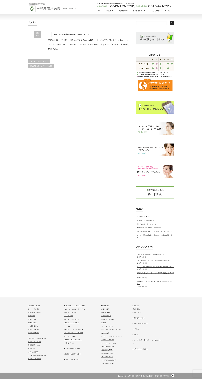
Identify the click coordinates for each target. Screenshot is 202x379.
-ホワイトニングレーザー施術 (73, 329)
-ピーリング (68, 326)
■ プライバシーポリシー (140, 349)
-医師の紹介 (136, 309)
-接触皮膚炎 (31, 316)
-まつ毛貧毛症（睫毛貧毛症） (37, 355)
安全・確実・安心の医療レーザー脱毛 (149, 227)
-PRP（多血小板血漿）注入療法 (111, 329)
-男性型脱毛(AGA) (106, 350)
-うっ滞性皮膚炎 (33, 326)
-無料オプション (69, 343)
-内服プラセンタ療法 (34, 359)
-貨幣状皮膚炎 (32, 322)
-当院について (136, 312)
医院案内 (109, 11)
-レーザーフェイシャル (71, 319)
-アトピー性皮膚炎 (33, 309)
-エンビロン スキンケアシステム (74, 309)
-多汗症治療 (31, 348)
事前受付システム (140, 11)
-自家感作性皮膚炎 (33, 333)
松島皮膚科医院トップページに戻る (41, 66)
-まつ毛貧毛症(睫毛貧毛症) (109, 360)
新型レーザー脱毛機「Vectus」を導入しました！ (72, 34)
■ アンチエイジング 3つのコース (74, 305)
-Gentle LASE (105, 312)
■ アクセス (135, 334)
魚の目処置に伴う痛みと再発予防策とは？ (150, 254)
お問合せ (155, 11)
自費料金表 (123, 11)
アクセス (168, 11)
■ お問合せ (135, 329)
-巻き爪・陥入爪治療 (34, 342)
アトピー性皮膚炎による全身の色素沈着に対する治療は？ (155, 267)
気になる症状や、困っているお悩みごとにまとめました (154, 231)
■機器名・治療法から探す (72, 354)
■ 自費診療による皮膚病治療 (37, 338)
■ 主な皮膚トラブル (34, 305)
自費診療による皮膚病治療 (145, 220)
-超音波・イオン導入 (71, 312)
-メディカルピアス (33, 352)
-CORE (103, 322)
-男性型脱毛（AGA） (34, 345)
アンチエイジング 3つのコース (147, 224)
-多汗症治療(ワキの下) (108, 353)
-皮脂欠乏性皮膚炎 (33, 329)
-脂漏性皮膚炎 (32, 319)
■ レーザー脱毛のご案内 (72, 348)
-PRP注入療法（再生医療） (73, 339)
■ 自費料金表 (105, 305)
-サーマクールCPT (70, 336)
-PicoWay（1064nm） (108, 319)
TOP (99, 11)
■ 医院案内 (135, 305)
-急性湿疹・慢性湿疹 (34, 312)
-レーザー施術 (68, 316)
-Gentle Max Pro (106, 316)
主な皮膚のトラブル (143, 216)
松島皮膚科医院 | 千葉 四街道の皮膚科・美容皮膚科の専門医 (148, 376)
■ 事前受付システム (138, 318)
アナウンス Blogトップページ (39, 61)
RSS (172, 375)
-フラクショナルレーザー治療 (73, 333)
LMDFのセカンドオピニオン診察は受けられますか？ (154, 260)
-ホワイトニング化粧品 (71, 322)
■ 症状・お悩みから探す (72, 359)
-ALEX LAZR (105, 309)
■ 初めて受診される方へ (140, 323)
